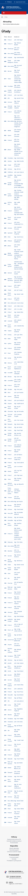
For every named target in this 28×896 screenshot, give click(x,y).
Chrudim (10, 389)
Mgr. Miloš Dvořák (19, 161)
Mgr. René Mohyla (19, 616)
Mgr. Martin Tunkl (18, 294)
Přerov (9, 616)
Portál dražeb (14, 842)
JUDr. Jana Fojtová (19, 172)
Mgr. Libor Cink (18, 376)
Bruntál (9, 675)
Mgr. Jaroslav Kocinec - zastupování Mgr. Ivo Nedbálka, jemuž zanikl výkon (19, 183)
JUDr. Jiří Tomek (18, 290)
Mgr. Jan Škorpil (18, 725)
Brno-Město (11, 800)
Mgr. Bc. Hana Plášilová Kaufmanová (17, 786)
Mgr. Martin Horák (19, 564)
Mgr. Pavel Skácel (18, 671)
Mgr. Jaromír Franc (19, 98)
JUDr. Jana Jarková (18, 701)
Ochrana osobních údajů (14, 851)
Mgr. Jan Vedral (18, 427)
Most (9, 392)
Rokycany (10, 542)
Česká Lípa (10, 48)
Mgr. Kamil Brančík (19, 57)
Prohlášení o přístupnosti (14, 860)
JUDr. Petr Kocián (18, 420)
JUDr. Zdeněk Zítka (19, 326)
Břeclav (10, 376)
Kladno (9, 471)
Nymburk (10, 233)
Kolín (9, 750)
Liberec (10, 396)
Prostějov (10, 86)
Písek (9, 353)
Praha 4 (10, 299)
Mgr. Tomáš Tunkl (19, 740)
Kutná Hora (11, 639)
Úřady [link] (5, 17)
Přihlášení (8, 2)
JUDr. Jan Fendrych (19, 400)
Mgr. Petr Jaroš (18, 389)
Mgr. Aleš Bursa (18, 560)
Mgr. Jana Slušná (18, 762)
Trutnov (10, 497)
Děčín (9, 338)
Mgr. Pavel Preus (18, 691)
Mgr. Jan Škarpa (18, 698)
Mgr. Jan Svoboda (18, 517)
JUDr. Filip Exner (18, 475)
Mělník (9, 130)
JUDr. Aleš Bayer (18, 40)
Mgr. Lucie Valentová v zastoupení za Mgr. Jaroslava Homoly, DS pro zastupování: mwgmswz (18, 121)
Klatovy (10, 363)
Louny (9, 705)
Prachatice (10, 158)
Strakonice (10, 721)
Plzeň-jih (10, 583)
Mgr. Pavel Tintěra (19, 759)
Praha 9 (10, 306)
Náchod (10, 273)
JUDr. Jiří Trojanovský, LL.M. (17, 440)
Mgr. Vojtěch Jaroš (19, 403)
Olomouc (10, 517)
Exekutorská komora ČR (14, 839)
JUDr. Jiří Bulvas (18, 454)
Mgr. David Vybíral (19, 462)
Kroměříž (10, 372)
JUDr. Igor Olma (18, 334)
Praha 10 (10, 44)
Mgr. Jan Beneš (18, 635)
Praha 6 (10, 140)
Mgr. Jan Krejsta (18, 501)
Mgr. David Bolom (19, 695)
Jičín (9, 98)
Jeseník (9, 663)
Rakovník (10, 759)
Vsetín (9, 671)
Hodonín (10, 57)
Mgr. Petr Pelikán (18, 718)
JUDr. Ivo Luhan (18, 309)
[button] (3, 13)
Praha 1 (10, 309)
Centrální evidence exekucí (14, 841)
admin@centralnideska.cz (15, 878)
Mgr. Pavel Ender (18, 509)
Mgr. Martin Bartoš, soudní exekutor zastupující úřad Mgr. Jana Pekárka (19, 210)
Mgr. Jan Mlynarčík (19, 484)
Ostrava (10, 102)
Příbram (10, 241)
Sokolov (10, 161)
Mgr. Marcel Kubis (19, 424)
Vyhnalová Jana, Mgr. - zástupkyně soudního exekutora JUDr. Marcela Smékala (19, 265)
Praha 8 (10, 95)
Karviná (10, 556)
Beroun (9, 71)
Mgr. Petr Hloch (18, 776)
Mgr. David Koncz (18, 237)
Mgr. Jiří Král (17, 169)
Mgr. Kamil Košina (18, 158)
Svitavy (9, 334)
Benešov (10, 551)
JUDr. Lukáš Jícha (18, 688)
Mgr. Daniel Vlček (18, 312)
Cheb (9, 237)
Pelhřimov (10, 172)
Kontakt (14, 859)
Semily (9, 358)
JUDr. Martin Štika (18, 684)
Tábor (9, 78)
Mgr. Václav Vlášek (19, 808)
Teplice (9, 330)
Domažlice (10, 520)
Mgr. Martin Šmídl (18, 800)
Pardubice (10, 656)
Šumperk (10, 424)
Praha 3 (10, 286)
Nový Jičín (10, 513)
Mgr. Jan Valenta (18, 660)
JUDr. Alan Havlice (18, 663)
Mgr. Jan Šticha (18, 520)
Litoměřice (10, 380)
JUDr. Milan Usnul (18, 306)
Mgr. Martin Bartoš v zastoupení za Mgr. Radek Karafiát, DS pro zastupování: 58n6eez (18, 149)
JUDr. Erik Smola (18, 721)
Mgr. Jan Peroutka (19, 411)
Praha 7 (10, 312)
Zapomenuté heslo (19, 2)
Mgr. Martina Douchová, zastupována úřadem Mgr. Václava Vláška (18, 78)
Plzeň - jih (10, 630)
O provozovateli (14, 857)
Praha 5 (10, 112)
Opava (9, 135)
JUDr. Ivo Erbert (18, 466)
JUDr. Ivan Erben (18, 95)
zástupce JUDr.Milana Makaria (17, 490)
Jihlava (9, 149)
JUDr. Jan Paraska (18, 392)
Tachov (9, 430)
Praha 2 (10, 40)
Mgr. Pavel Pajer (18, 430)
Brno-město (11, 53)
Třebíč (9, 165)
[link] (2, 17)
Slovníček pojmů (14, 850)
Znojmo (10, 403)
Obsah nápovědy (14, 848)
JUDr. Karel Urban (18, 303)
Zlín (8, 578)
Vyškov (9, 343)
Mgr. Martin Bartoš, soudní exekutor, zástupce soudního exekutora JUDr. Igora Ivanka (18, 534)
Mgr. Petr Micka (18, 542)
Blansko (10, 714)
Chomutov (10, 411)
